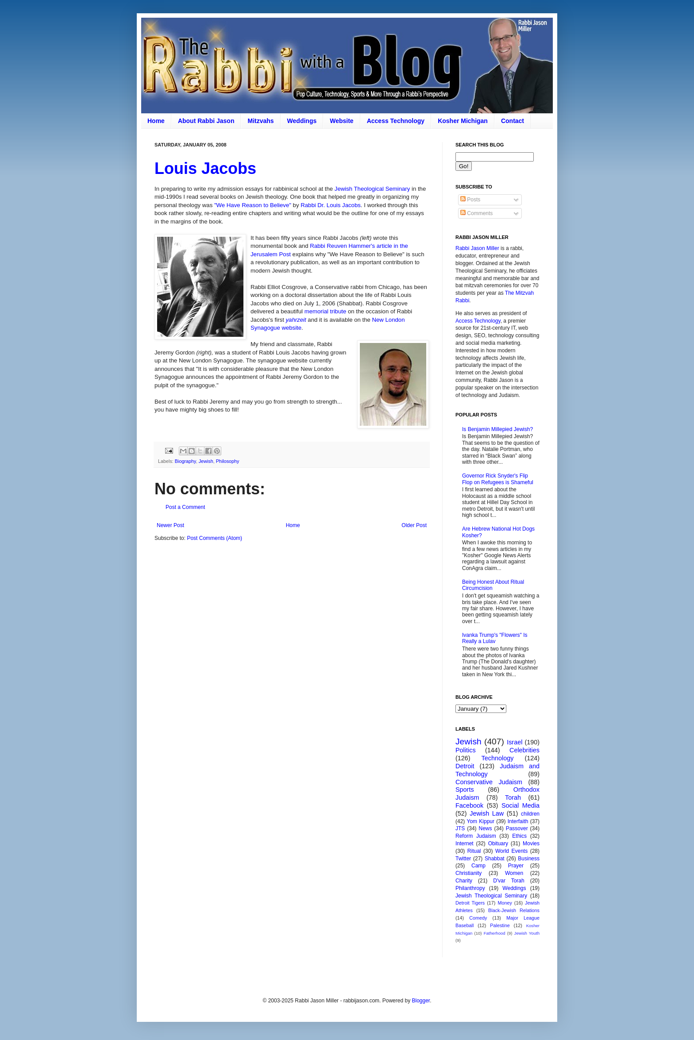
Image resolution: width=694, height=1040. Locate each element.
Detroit (464, 766)
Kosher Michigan (463, 120)
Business (529, 858)
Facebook (469, 805)
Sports (464, 789)
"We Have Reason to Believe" (252, 205)
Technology (498, 758)
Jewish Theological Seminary (372, 188)
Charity (463, 881)
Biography (185, 461)
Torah (513, 797)
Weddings (302, 120)
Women (514, 873)
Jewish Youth (527, 933)
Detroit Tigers (470, 902)
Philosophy (227, 461)
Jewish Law (487, 813)
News (485, 828)
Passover (517, 828)
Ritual (474, 851)
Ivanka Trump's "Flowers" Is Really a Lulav (495, 638)
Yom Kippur (480, 821)
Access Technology (395, 120)
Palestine (499, 925)
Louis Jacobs (205, 168)
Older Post (414, 525)
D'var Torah (508, 881)
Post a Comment (185, 507)
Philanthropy (470, 888)
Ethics (519, 836)
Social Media (520, 805)
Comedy (478, 918)
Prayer (516, 866)
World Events (511, 851)
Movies (531, 843)
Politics (465, 750)
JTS (460, 828)
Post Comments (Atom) (214, 538)
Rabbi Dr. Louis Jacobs (331, 205)
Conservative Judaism (488, 782)
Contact (512, 120)
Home (156, 120)
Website (341, 120)
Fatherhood (494, 933)
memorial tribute (326, 311)
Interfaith (518, 821)
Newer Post (170, 525)
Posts (470, 199)
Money (504, 902)
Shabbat (495, 858)
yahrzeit (295, 319)
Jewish (206, 461)
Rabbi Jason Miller (477, 248)
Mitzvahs (260, 120)
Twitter (463, 858)
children (530, 814)
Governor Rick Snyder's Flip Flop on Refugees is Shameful (497, 479)
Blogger (421, 1001)
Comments (476, 213)
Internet (464, 843)
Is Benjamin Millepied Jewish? (497, 429)
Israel (514, 742)
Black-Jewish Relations (514, 910)
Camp (478, 866)
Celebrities (524, 750)
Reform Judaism (475, 836)
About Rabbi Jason (206, 120)
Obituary (498, 843)
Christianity (468, 873)
